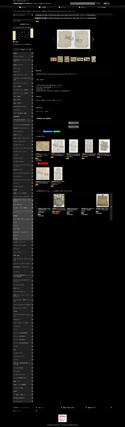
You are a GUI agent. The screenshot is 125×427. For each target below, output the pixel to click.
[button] (54, 39)
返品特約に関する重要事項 (43, 118)
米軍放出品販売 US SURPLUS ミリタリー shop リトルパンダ (32, 3)
